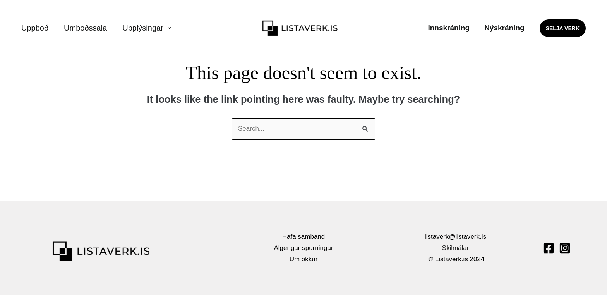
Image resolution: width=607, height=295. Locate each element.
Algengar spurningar (303, 248)
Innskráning (449, 28)
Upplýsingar (142, 28)
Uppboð (34, 28)
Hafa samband (303, 236)
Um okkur (304, 259)
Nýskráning (504, 28)
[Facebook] (548, 248)
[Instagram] (565, 248)
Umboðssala (85, 28)
